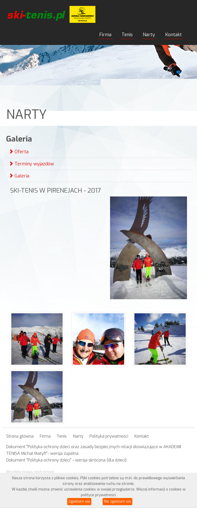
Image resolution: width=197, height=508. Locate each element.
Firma (105, 35)
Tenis (127, 35)
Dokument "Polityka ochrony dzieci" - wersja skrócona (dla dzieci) (66, 460)
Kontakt (173, 35)
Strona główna (20, 436)
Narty (149, 35)
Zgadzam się (79, 501)
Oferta (18, 152)
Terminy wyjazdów (31, 164)
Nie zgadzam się (117, 501)
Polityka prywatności (109, 436)
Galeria (19, 176)
